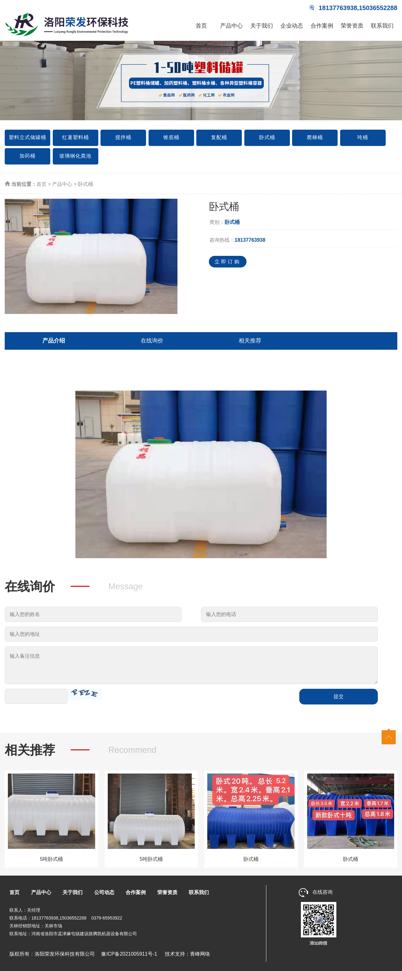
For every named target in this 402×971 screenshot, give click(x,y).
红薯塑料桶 (75, 137)
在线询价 (152, 340)
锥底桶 (171, 137)
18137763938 (250, 240)
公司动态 (104, 892)
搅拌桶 (123, 137)
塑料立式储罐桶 (27, 137)
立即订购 (228, 261)
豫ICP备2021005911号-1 (126, 954)
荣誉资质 (352, 26)
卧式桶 (267, 137)
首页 (201, 26)
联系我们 (382, 26)
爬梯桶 (315, 137)
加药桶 (27, 156)
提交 (339, 696)
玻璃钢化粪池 (75, 156)
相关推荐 (250, 340)
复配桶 (219, 137)
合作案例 (322, 26)
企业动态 (291, 26)
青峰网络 (200, 954)
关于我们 (261, 26)
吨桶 (362, 137)
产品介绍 (53, 340)
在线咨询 (316, 892)
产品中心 (231, 26)
